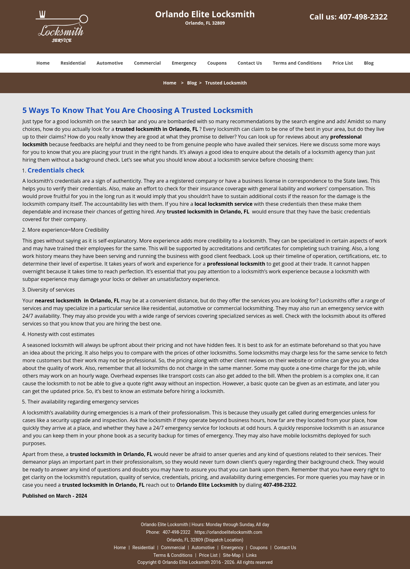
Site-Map (232, 555)
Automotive (109, 63)
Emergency (184, 63)
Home (43, 63)
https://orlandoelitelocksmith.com (228, 532)
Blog (368, 63)
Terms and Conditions (297, 63)
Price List (342, 63)
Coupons (216, 63)
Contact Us (250, 63)
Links (251, 555)
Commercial (147, 63)
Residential (73, 63)
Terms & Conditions (173, 555)
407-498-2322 (363, 16)
